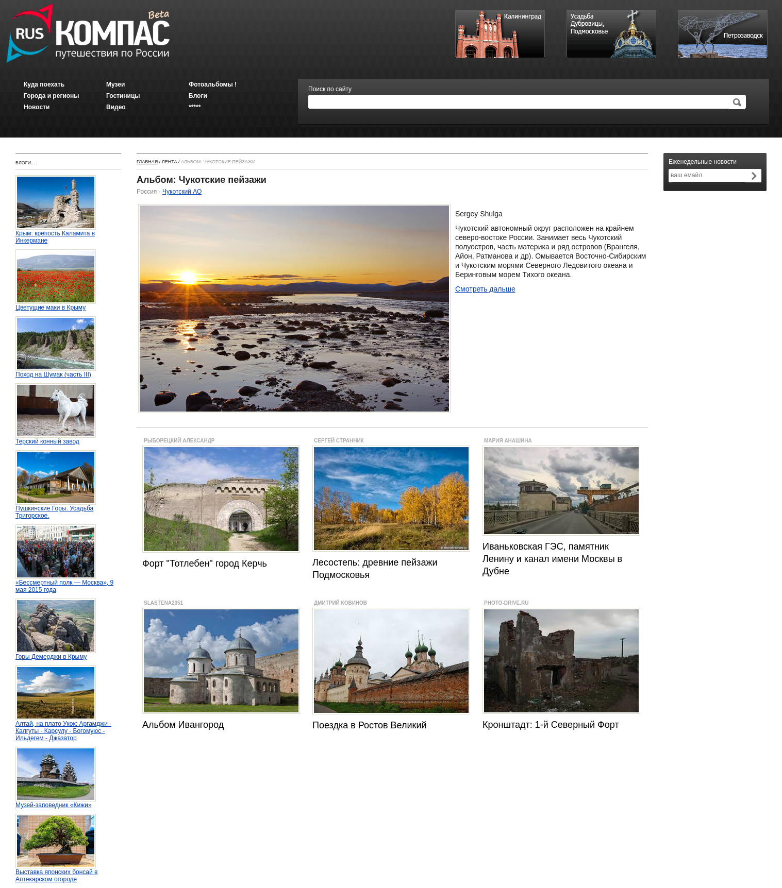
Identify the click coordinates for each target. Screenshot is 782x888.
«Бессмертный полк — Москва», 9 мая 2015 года (64, 583)
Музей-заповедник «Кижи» (55, 802)
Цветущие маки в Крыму (55, 304)
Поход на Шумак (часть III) (55, 371)
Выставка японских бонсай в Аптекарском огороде (56, 873)
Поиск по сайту (330, 89)
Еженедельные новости (703, 161)
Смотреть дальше (485, 289)
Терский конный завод (55, 438)
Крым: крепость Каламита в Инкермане (55, 234)
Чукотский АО (182, 191)
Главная (147, 161)
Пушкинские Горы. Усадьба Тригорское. (55, 509)
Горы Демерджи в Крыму (55, 653)
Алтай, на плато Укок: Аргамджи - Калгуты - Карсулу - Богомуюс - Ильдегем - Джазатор (63, 728)
